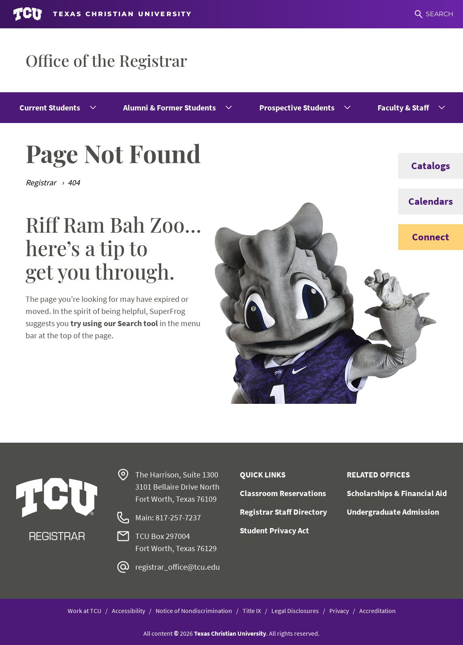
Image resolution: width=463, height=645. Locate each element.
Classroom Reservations (283, 493)
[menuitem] (57, 107)
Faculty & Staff (403, 107)
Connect (423, 237)
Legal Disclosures (295, 611)
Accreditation (377, 611)
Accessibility (128, 611)
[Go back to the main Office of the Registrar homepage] (56, 509)
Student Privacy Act (274, 530)
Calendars (425, 201)
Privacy (339, 611)
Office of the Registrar (106, 60)
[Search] (434, 14)
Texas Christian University (230, 633)
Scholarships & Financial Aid (397, 493)
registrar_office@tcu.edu (177, 567)
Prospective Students (297, 107)
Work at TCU (84, 611)
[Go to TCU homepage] (102, 14)
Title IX (252, 611)
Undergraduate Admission (393, 512)
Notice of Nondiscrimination (194, 611)
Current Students (49, 107)
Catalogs (424, 166)
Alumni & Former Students (169, 107)
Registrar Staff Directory (283, 512)
